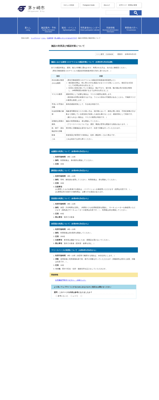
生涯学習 (50, 38)
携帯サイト (40, 363)
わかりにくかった (93, 303)
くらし (43, 38)
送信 (93, 315)
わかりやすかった (65, 303)
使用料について (29, 97)
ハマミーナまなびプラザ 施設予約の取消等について (33, 109)
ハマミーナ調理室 (29, 126)
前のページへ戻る (109, 355)
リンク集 (122, 363)
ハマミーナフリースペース (33, 137)
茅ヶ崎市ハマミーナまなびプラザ (65, 38)
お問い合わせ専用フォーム (63, 341)
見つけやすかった (65, 311)
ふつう (75, 296)
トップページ (35, 38)
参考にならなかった (90, 296)
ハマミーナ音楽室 (29, 121)
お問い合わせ (46, 391)
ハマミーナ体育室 (29, 116)
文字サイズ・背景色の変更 (128, 5)
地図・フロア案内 (27, 391)
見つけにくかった (93, 311)
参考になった (63, 296)
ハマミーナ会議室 (29, 131)
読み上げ (107, 5)
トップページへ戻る (132, 355)
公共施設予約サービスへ (70, 280)
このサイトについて (104, 363)
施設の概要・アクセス (31, 87)
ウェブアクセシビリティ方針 (78, 363)
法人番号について (47, 386)
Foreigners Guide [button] (89, 5)
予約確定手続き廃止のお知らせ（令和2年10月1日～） (33, 69)
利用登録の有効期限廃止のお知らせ (33, 61)
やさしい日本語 (69, 5)
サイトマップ (55, 363)
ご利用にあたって (29, 103)
